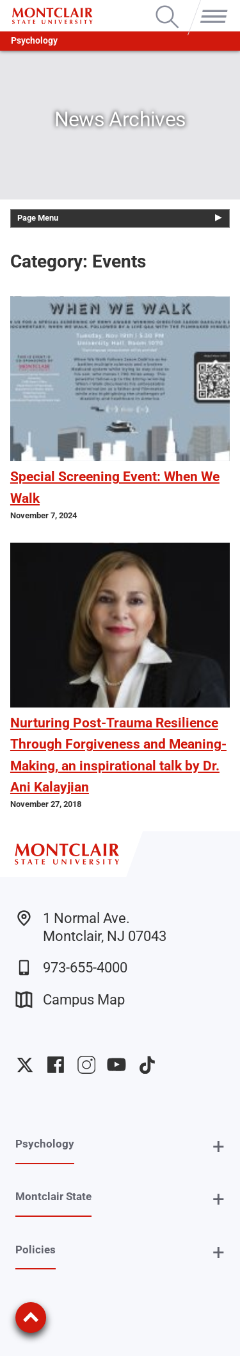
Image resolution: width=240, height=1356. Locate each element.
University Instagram (86, 1064)
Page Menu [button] (37, 218)
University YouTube (116, 1064)
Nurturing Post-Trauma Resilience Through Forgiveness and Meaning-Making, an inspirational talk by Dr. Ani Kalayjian (118, 754)
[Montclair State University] (52, 16)
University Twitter (25, 1064)
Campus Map (70, 999)
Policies (35, 1249)
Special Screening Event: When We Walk (115, 487)
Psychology (34, 40)
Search (167, 6)
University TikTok (147, 1064)
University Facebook (55, 1064)
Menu (211, 6)
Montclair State (53, 1196)
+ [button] (218, 1146)
